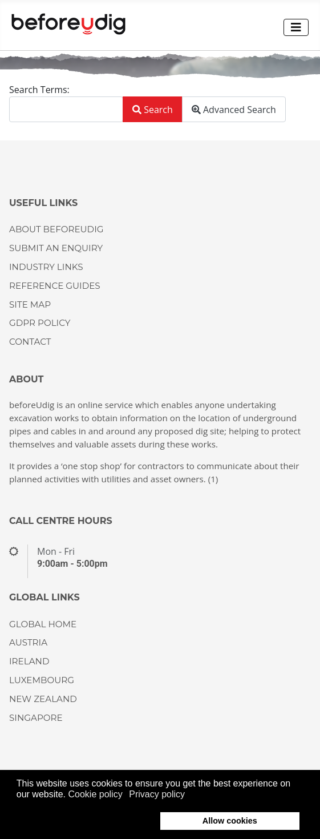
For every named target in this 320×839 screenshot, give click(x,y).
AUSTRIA (28, 642)
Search (152, 109)
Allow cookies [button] (229, 820)
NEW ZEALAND (43, 698)
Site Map (30, 304)
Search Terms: (39, 89)
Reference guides (54, 285)
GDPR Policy (39, 322)
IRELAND (29, 661)
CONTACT (30, 341)
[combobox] (66, 109)
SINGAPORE (36, 717)
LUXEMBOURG (41, 680)
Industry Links (46, 266)
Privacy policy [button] (157, 794)
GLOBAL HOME (42, 624)
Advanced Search (234, 109)
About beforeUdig (56, 229)
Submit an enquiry (56, 248)
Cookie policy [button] (95, 794)
